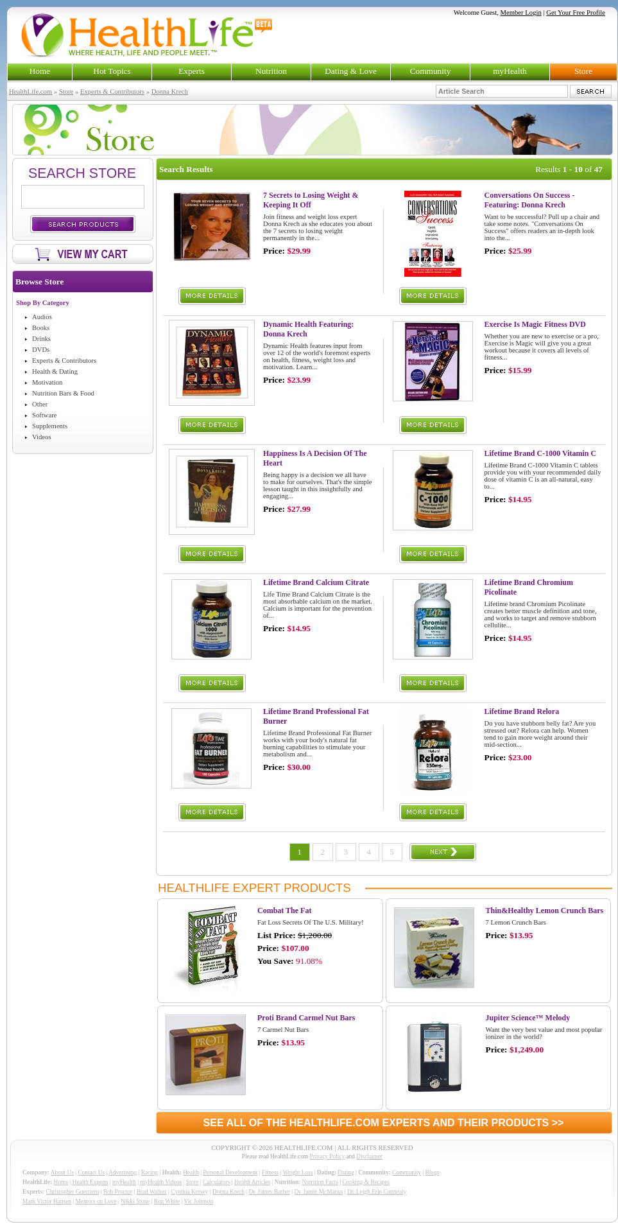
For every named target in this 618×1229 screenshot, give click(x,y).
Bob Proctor (117, 1192)
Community (430, 71)
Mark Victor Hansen (46, 1201)
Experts (191, 71)
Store (583, 71)
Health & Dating (55, 371)
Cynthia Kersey (189, 1192)
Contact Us (91, 1172)
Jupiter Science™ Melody (528, 1017)
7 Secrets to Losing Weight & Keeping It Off (311, 200)
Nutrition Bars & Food (63, 393)
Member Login (521, 12)
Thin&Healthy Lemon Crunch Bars (545, 910)
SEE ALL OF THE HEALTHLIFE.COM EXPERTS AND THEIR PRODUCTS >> (383, 1122)
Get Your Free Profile (575, 12)
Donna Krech (169, 91)
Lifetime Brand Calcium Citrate (316, 582)
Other (39, 404)
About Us (62, 1172)
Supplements (49, 426)
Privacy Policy (327, 1156)
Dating (346, 1172)
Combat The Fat (284, 910)
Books (40, 327)
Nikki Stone (135, 1201)
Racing (149, 1172)
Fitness (270, 1172)
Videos (41, 436)
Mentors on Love (96, 1201)
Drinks (41, 338)
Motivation (47, 382)
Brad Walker (152, 1192)
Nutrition (271, 71)
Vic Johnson (199, 1201)
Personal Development (230, 1172)
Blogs (432, 1172)
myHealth (510, 71)
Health (191, 1172)
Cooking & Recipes (366, 1182)
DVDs (40, 349)
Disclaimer (369, 1156)
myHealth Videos (161, 1182)
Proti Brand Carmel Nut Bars (306, 1017)
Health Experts (90, 1182)
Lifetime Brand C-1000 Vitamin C (541, 453)
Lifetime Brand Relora (522, 711)
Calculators (216, 1182)
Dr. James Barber (270, 1192)
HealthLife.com (30, 91)
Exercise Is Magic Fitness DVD (535, 324)
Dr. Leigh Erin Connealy (376, 1192)
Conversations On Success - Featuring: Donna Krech (530, 200)
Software (44, 415)
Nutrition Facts (320, 1182)
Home (40, 71)
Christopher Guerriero (72, 1192)
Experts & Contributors (112, 91)
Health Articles (252, 1182)
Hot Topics (111, 71)
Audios (42, 316)
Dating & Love (351, 71)
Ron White (167, 1201)
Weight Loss (298, 1172)
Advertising (122, 1172)
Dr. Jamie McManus (319, 1192)
